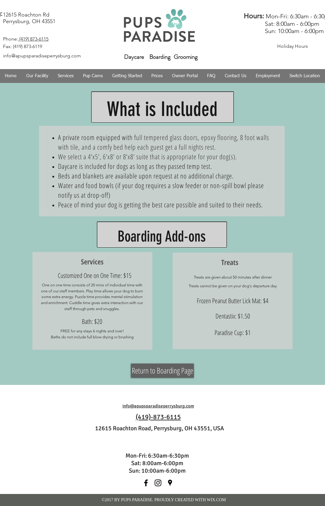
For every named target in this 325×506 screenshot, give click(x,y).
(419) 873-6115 (33, 39)
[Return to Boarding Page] (162, 371)
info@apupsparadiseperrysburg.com (158, 406)
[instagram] (157, 482)
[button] (65, 76)
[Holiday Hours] (292, 46)
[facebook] (145, 482)
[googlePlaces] (170, 482)
